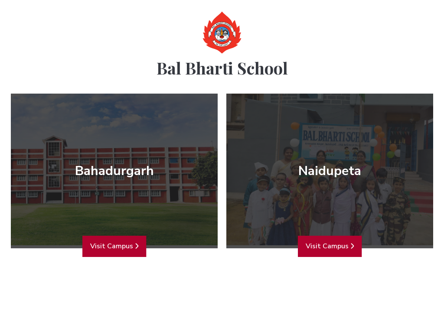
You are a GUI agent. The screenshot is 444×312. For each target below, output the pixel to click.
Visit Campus (114, 246)
